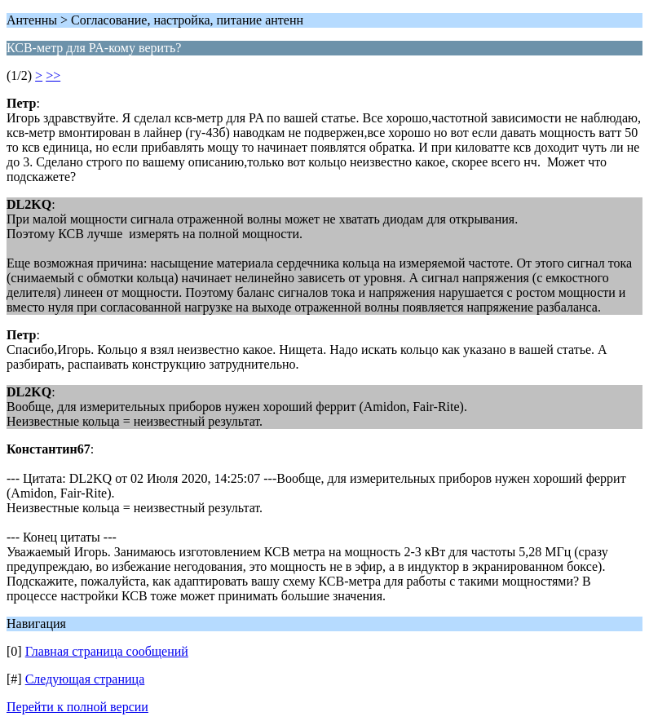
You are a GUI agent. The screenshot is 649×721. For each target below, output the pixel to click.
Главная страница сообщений (106, 651)
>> (53, 75)
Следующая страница (85, 679)
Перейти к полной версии (77, 707)
